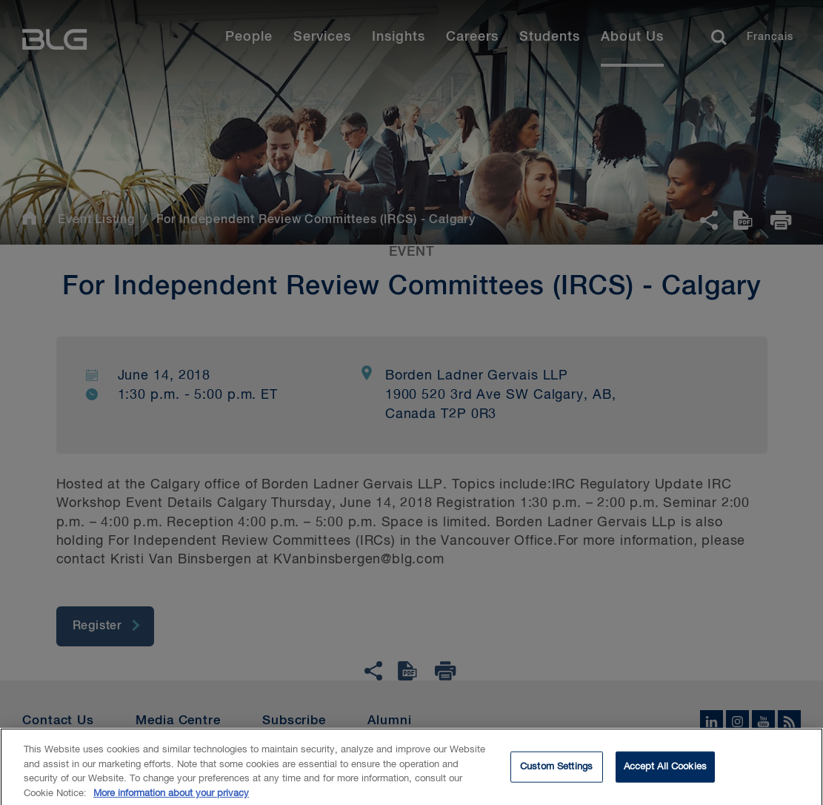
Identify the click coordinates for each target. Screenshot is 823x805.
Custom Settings (556, 772)
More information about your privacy (171, 799)
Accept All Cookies (665, 772)
